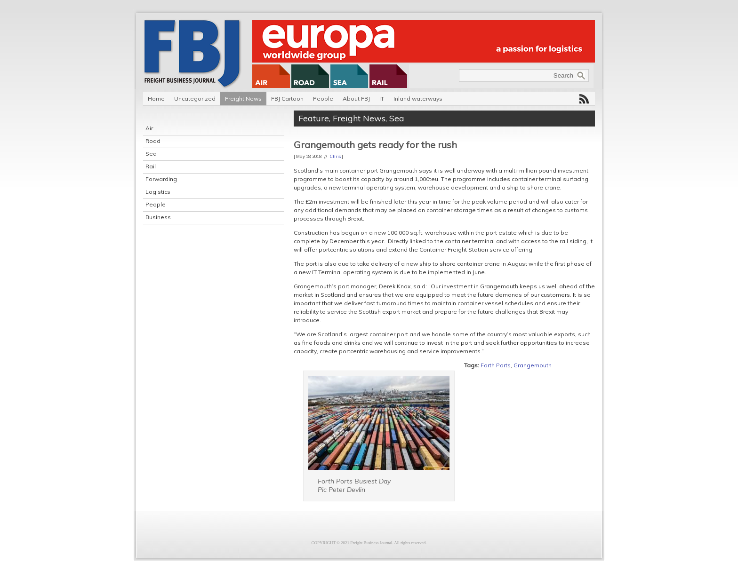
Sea (151, 153)
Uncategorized (195, 98)
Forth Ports (496, 365)
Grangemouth (532, 365)
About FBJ (356, 98)
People (323, 98)
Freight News (243, 98)
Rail (150, 166)
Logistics (157, 191)
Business (158, 217)
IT (381, 98)
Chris (335, 156)
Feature (313, 118)
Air (149, 128)
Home (156, 98)
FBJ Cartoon (287, 98)
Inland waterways (417, 98)
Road (152, 140)
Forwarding (161, 178)
